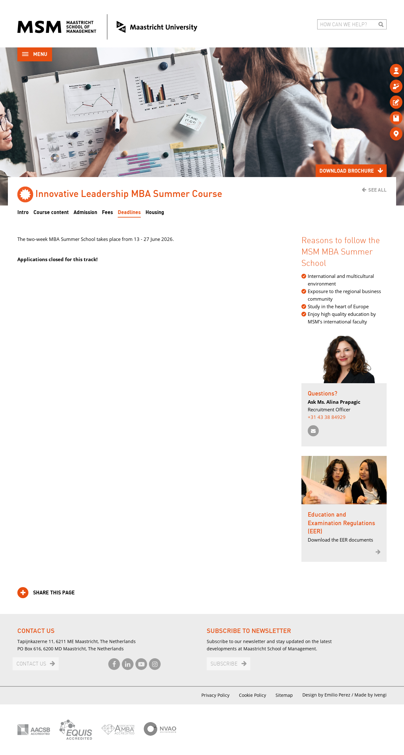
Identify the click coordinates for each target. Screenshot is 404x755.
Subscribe (224, 664)
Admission (85, 212)
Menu (34, 55)
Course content (51, 212)
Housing (155, 212)
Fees (107, 212)
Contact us (31, 664)
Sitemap (284, 695)
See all (377, 190)
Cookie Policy (252, 695)
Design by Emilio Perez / (328, 695)
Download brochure (346, 171)
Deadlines (129, 212)
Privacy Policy (215, 695)
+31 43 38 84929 (327, 417)
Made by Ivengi (370, 695)
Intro (23, 212)
